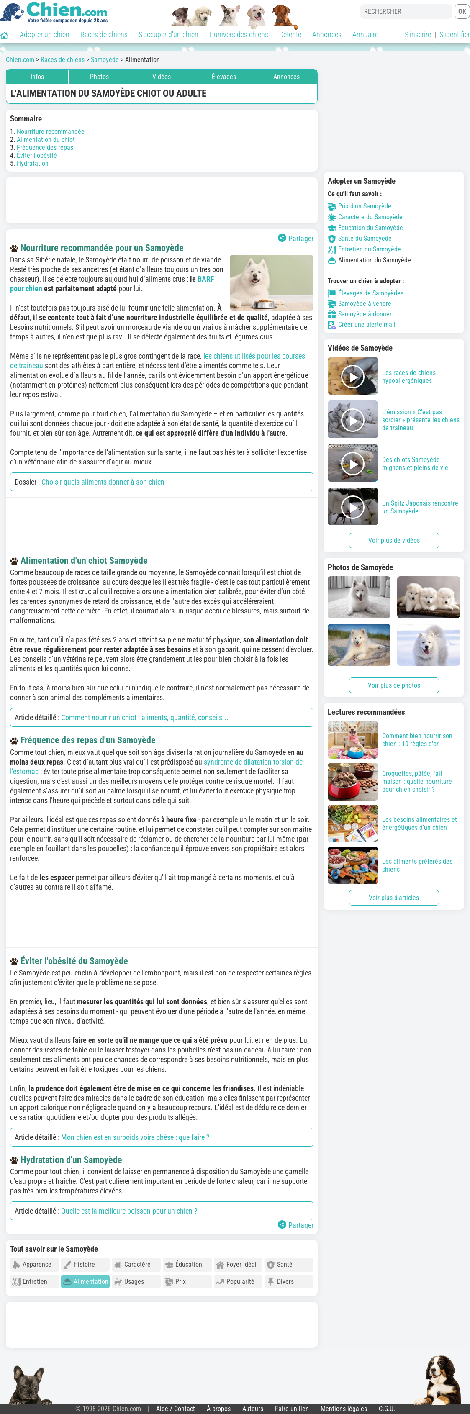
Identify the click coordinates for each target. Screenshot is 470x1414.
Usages (129, 1282)
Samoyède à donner (360, 314)
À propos (219, 1409)
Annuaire (365, 34)
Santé (280, 1264)
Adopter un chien (44, 34)
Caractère (132, 1264)
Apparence (31, 1264)
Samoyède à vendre (359, 304)
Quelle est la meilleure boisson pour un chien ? (129, 1210)
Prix (175, 1282)
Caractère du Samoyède (365, 217)
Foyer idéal (236, 1264)
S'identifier (454, 34)
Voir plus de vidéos (394, 540)
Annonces (327, 34)
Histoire (79, 1264)
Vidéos (161, 77)
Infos (37, 77)
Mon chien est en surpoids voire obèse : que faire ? (135, 1137)
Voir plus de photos (394, 685)
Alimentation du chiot (46, 140)
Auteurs (252, 1409)
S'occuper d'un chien (168, 34)
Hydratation (33, 163)
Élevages (224, 77)
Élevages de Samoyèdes (365, 293)
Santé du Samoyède (360, 238)
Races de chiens (104, 34)
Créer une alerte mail (362, 325)
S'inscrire (418, 34)
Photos (99, 77)
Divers (280, 1282)
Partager (295, 238)
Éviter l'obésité (37, 155)
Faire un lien (292, 1409)
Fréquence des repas (45, 147)
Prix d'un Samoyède (359, 206)
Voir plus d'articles (394, 898)
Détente (290, 34)
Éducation (183, 1264)
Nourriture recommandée (51, 132)
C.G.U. (387, 1409)
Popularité (235, 1282)
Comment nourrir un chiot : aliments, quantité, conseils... (145, 717)
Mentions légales (344, 1409)
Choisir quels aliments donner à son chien (102, 481)
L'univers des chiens (238, 34)
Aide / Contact (175, 1409)
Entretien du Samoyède (364, 249)
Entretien (29, 1282)
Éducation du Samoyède (365, 228)
